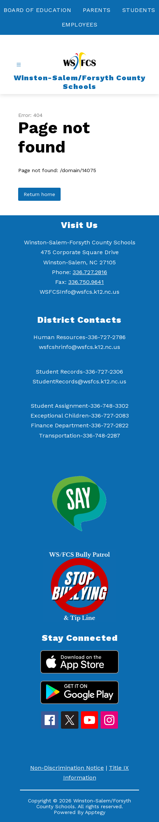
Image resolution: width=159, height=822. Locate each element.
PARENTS (97, 10)
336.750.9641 (86, 281)
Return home (39, 194)
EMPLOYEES (80, 24)
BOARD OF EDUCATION (37, 10)
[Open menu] (19, 65)
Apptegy (95, 812)
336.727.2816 (90, 272)
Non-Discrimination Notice (67, 767)
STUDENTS (138, 10)
